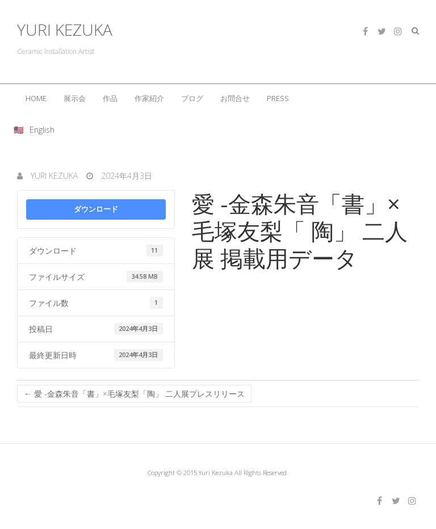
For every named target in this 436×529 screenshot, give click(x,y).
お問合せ (235, 98)
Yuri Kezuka (53, 175)
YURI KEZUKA (64, 30)
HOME (36, 98)
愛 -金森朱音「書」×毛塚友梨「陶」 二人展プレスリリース (134, 393)
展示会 (75, 98)
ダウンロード (96, 209)
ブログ (192, 98)
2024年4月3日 (125, 175)
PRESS (278, 98)
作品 (110, 98)
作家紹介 (149, 98)
